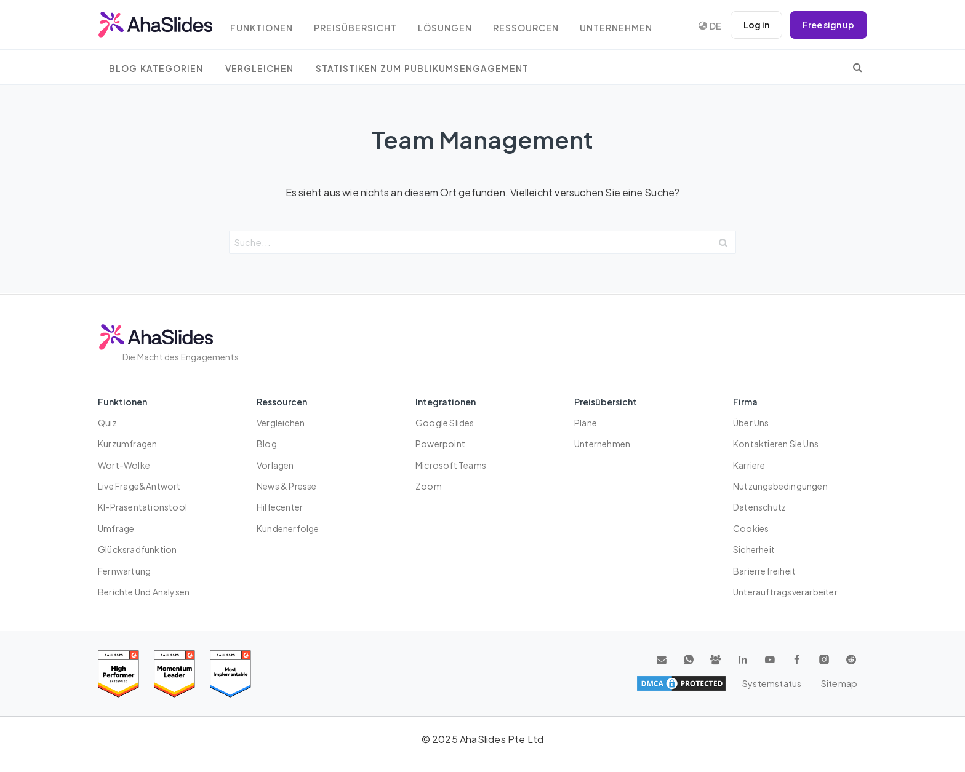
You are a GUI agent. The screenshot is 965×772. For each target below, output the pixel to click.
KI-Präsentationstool (142, 506)
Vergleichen (259, 68)
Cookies (751, 528)
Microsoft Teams (450, 465)
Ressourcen (532, 26)
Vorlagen (275, 465)
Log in (756, 24)
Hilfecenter (280, 506)
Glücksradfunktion (137, 549)
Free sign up (828, 24)
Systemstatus (772, 683)
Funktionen (264, 26)
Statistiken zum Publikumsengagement (422, 68)
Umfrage (116, 528)
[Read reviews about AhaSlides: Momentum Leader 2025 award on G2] (174, 674)
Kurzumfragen (127, 443)
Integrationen (445, 401)
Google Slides (444, 422)
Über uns (751, 422)
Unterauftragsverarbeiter (785, 591)
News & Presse (287, 485)
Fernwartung (124, 570)
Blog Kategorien (156, 68)
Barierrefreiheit (764, 570)
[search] (857, 67)
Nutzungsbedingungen (780, 485)
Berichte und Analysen (144, 591)
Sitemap (839, 683)
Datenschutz (759, 506)
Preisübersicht (359, 26)
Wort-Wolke (124, 465)
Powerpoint (440, 443)
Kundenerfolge (288, 528)
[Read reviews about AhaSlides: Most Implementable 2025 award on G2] (230, 674)
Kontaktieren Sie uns (776, 443)
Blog (267, 443)
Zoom (428, 485)
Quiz (107, 422)
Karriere (749, 465)
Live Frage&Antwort (139, 485)
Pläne (585, 422)
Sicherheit (754, 549)
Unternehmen (623, 26)
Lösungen (450, 26)
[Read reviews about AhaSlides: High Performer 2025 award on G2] (118, 674)
